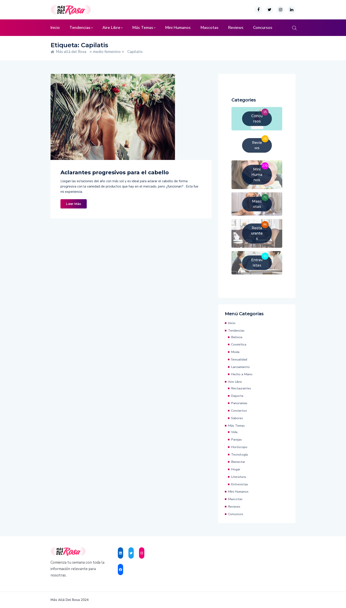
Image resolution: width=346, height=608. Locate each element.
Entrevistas (239, 484)
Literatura (238, 477)
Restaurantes (241, 388)
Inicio (55, 27)
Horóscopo (239, 447)
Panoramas (239, 403)
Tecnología (239, 454)
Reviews (235, 27)
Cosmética (238, 344)
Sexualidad (239, 359)
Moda (235, 352)
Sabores (237, 418)
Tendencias (80, 27)
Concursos (262, 27)
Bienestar (238, 462)
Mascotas (209, 27)
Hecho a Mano (241, 374)
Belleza (236, 337)
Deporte (237, 396)
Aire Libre (111, 27)
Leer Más (73, 204)
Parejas (236, 439)
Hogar (235, 469)
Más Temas (142, 27)
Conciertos (239, 410)
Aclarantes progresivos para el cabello (114, 172)
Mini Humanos (178, 27)
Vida (234, 432)
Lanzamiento (240, 367)
